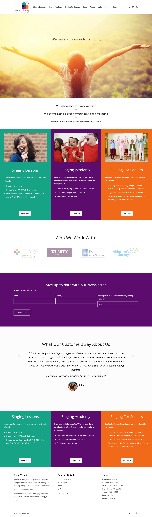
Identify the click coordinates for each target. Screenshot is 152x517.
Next (133, 354)
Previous (18, 354)
